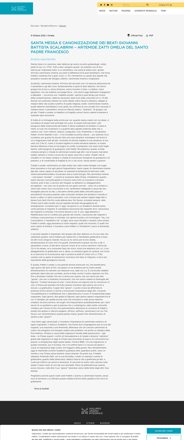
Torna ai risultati (40, 389)
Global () (165, 5)
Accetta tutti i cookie (164, 417)
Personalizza (164, 424)
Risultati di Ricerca (49, 26)
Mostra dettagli (38, 435)
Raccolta (35, 26)
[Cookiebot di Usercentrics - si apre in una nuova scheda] (15, 435)
